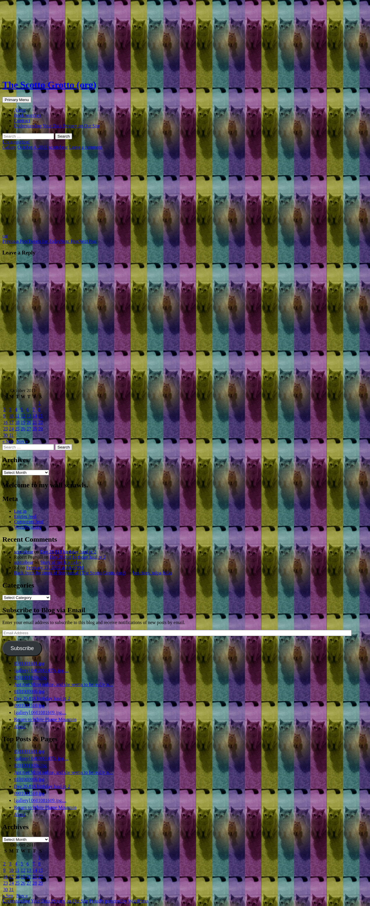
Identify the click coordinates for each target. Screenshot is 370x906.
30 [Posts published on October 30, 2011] (5, 435)
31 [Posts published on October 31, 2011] (11, 435)
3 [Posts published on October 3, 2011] (10, 409)
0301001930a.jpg (30, 677)
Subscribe (22, 648)
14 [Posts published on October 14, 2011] (34, 415)
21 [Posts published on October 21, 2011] (34, 422)
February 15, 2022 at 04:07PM (55, 567)
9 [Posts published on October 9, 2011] (4, 415)
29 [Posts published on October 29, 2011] (40, 428)
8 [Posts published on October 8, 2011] (39, 409)
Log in (20, 511)
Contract (22, 120)
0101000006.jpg (29, 691)
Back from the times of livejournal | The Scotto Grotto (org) (70, 572)
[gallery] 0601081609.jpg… (40, 712)
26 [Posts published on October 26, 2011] (23, 428)
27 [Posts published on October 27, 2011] (29, 428)
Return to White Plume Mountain (45, 719)
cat (5, 235)
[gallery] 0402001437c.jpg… (41, 670)
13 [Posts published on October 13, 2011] (29, 415)
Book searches (27, 115)
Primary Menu (17, 100)
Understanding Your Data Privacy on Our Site (57, 125)
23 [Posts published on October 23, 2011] (5, 428)
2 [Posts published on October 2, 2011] (4, 409)
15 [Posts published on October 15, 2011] (40, 415)
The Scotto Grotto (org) (49, 84)
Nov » (22, 441)
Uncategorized (15, 141)
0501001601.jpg (29, 663)
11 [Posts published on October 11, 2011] (17, 415)
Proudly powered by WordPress (118, 900)
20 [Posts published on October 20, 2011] (29, 422)
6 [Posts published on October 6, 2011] (28, 409)
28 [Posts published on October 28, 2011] (34, 428)
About (20, 110)
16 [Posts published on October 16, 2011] (5, 422)
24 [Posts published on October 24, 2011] (11, 428)
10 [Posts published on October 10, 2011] (11, 415)
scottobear (58, 147)
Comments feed (28, 521)
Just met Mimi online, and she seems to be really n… (63, 684)
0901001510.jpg (29, 705)
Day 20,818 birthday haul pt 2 (68, 551)
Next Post (78, 241)
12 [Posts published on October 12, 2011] (23, 415)
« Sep (7, 441)
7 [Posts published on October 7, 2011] (33, 409)
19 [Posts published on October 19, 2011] (23, 422)
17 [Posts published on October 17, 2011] (11, 422)
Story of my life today (60, 562)
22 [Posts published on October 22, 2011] (40, 422)
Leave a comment (85, 147)
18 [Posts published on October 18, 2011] (17, 422)
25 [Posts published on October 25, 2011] (17, 428)
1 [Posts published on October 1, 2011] (39, 403)
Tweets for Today (31, 241)
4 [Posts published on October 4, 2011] (16, 409)
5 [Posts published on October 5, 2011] (22, 409)
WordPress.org (27, 526)
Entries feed (25, 516)
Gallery (9, 147)
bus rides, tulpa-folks (152, 572)
